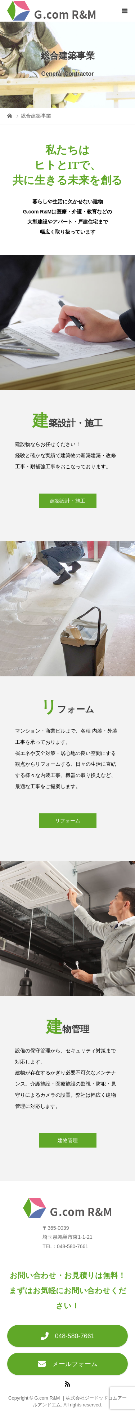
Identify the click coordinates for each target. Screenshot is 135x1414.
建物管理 (68, 1140)
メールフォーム (68, 1363)
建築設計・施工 (67, 501)
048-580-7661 (68, 1336)
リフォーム (67, 820)
